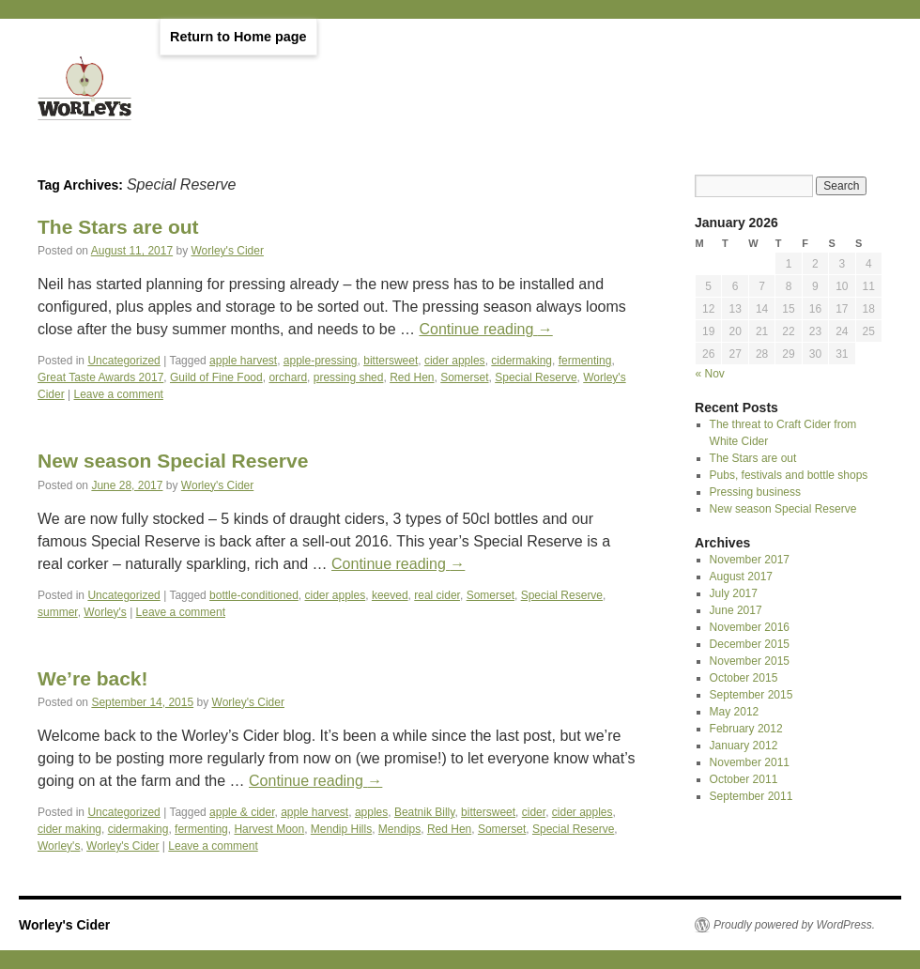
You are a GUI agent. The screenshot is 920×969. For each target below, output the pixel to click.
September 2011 (751, 796)
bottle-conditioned (254, 595)
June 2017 (736, 610)
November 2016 (750, 627)
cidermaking (521, 360)
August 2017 (741, 576)
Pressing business (755, 492)
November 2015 (750, 661)
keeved (390, 595)
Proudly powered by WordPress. (794, 924)
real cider (437, 595)
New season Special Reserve (173, 460)
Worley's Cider (228, 250)
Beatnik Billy (424, 812)
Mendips (399, 829)
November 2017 (750, 559)
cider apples (454, 360)
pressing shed (349, 377)
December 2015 (750, 644)
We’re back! (93, 678)
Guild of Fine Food (216, 377)
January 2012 (744, 745)
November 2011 (750, 762)
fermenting (585, 360)
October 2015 (744, 677)
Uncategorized (123, 360)
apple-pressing (321, 360)
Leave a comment (118, 394)
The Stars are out (118, 227)
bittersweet (390, 360)
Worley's (105, 612)
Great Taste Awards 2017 (100, 377)
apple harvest (243, 360)
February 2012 (746, 728)
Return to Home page (238, 36)
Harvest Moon (269, 829)
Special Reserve (535, 377)
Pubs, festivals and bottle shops (789, 475)
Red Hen (412, 377)
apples (371, 812)
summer (58, 612)
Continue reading (485, 329)
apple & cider (241, 812)
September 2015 (751, 694)
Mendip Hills (341, 829)
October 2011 (744, 779)
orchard (287, 377)
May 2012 (734, 711)
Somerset (464, 377)
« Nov (710, 373)
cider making (69, 829)
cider (533, 812)
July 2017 (734, 593)
